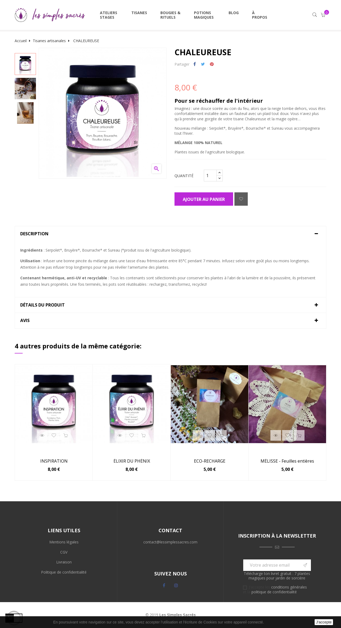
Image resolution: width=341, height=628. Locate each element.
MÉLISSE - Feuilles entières (287, 461)
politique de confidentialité (274, 591)
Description (34, 234)
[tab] (170, 234)
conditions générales (289, 587)
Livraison (64, 562)
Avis (25, 320)
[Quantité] (210, 175)
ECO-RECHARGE (209, 461)
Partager (194, 64)
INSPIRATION (54, 461)
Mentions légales (64, 541)
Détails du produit (42, 305)
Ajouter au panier (204, 199)
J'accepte (324, 622)
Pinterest (212, 64)
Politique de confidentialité (64, 572)
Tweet (203, 64)
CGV (63, 552)
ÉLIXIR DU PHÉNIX (131, 461)
